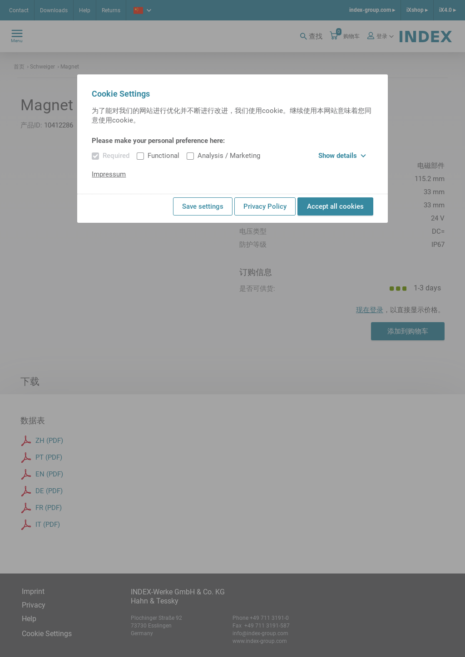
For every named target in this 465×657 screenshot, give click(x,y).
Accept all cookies (335, 206)
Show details (342, 156)
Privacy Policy (265, 206)
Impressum (109, 174)
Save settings (202, 206)
